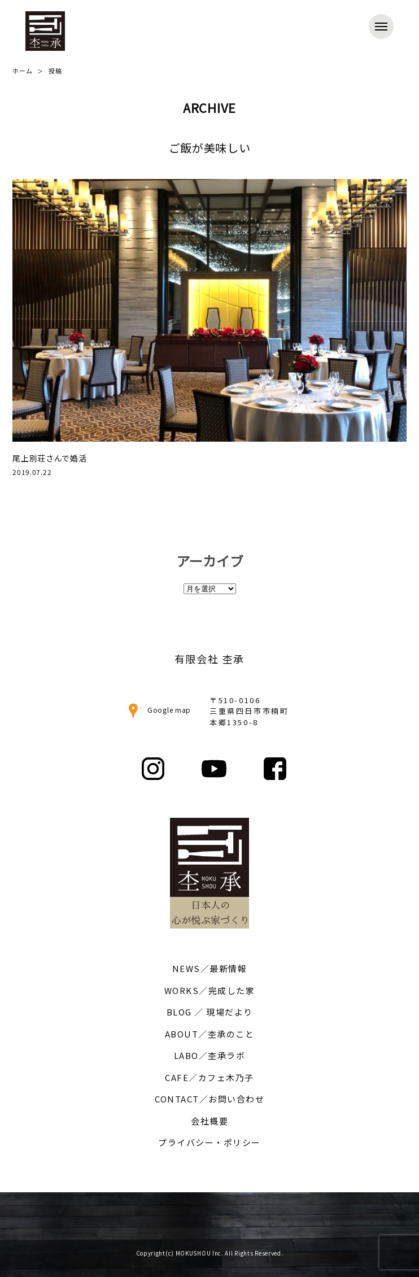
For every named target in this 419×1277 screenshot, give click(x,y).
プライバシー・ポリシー (209, 1142)
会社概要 (209, 1121)
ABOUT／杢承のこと (210, 1034)
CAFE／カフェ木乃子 (209, 1077)
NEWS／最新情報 (209, 968)
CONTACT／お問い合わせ (209, 1099)
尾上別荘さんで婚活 (49, 458)
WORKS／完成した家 (209, 990)
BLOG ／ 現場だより (210, 1012)
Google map (158, 709)
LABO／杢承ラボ (210, 1055)
